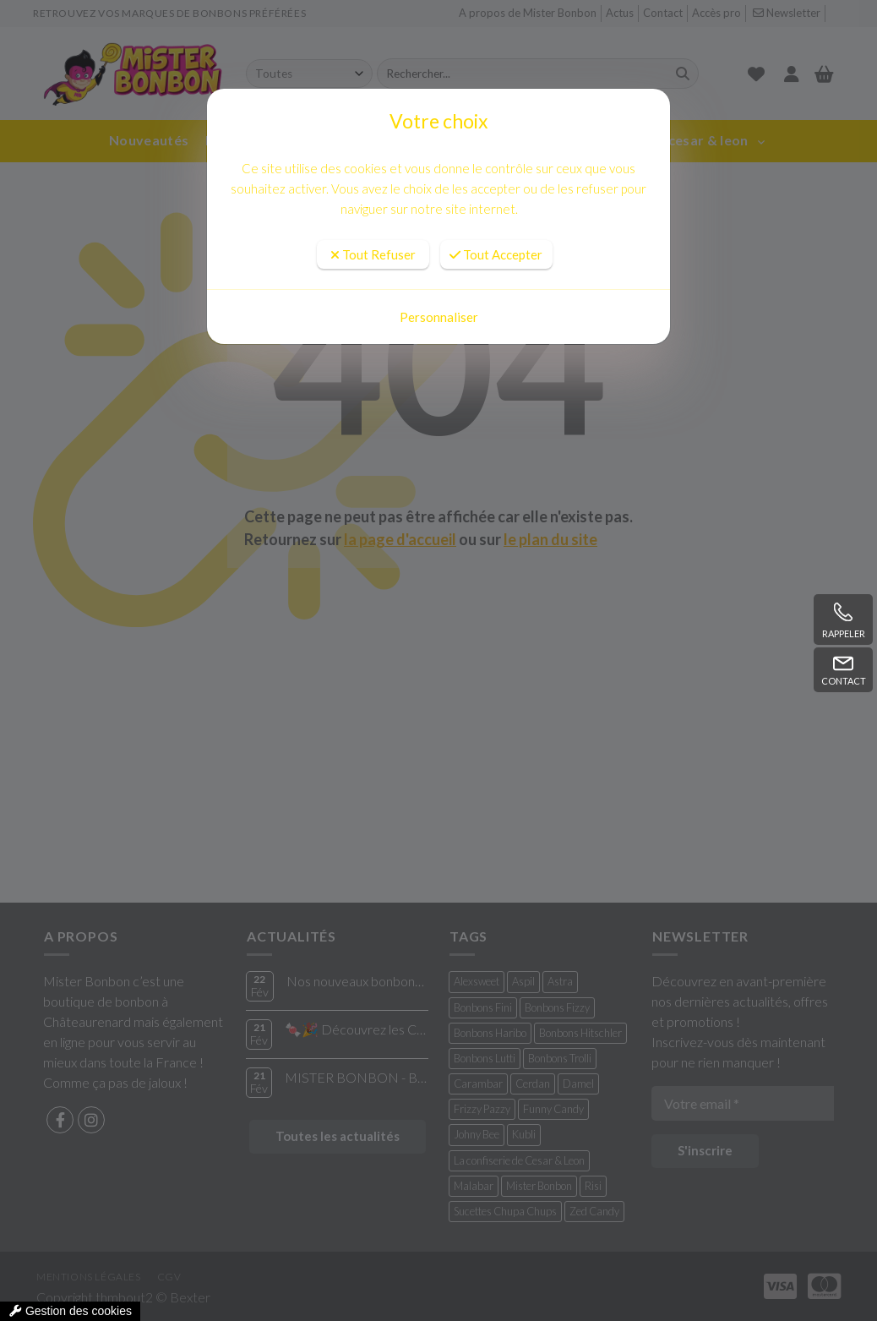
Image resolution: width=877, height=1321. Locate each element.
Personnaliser (439, 317)
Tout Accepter (495, 254)
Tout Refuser (373, 254)
